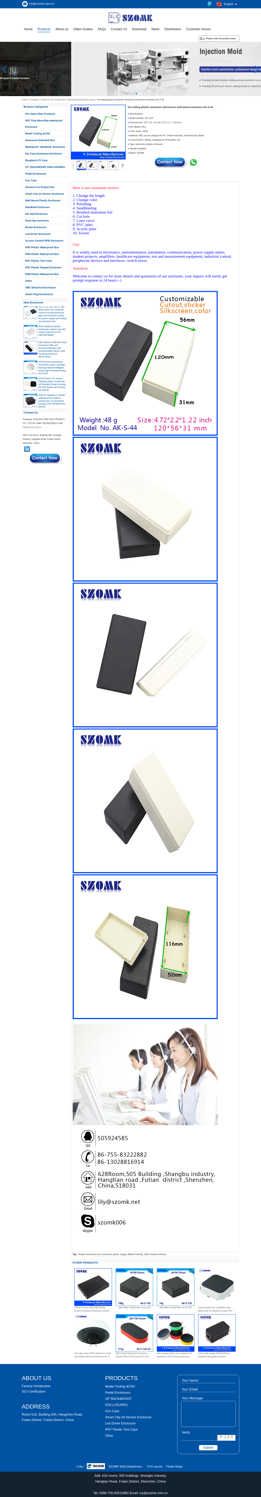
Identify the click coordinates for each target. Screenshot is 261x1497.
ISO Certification (33, 1391)
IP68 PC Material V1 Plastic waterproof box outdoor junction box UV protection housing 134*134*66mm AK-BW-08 (52, 403)
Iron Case (31, 180)
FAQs (102, 29)
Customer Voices (198, 29)
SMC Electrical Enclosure (40, 287)
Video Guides (83, 29)
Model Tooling (135, 1254)
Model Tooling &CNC (37, 133)
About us (61, 29)
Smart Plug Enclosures (39, 294)
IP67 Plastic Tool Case (38, 260)
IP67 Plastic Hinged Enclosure (43, 267)
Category (34, 99)
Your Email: (190, 1389)
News (155, 29)
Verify (186, 1432)
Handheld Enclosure (37, 207)
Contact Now (45, 458)
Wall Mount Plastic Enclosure (43, 200)
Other (28, 280)
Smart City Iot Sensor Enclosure (44, 193)
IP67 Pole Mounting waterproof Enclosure (43, 123)
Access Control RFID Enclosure (44, 240)
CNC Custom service (155, 1254)
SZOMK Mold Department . (126, 1466)
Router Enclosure (35, 227)
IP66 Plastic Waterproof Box (42, 254)
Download (139, 29)
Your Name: (190, 1380)
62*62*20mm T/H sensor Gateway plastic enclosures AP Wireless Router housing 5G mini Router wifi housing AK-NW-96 (52, 386)
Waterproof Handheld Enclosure (45, 146)
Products (44, 29)
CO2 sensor (155, 1466)
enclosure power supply (114, 1254)
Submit (208, 1447)
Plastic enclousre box (89, 1254)
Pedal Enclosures (35, 173)
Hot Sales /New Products (40, 113)
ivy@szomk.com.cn (41, 3)
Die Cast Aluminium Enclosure (43, 153)
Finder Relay (174, 1466)
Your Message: (192, 1398)
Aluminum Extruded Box (40, 140)
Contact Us (119, 29)
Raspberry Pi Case (36, 160)
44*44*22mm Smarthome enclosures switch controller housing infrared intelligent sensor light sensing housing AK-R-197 (52, 370)
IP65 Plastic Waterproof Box (42, 247)
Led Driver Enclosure (38, 234)
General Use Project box (53, 99)
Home (28, 29)
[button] (124, 93)
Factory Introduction (36, 1386)
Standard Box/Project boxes (81, 99)
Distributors (173, 29)
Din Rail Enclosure (36, 213)
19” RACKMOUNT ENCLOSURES (45, 167)
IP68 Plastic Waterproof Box (42, 274)
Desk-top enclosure (37, 220)
